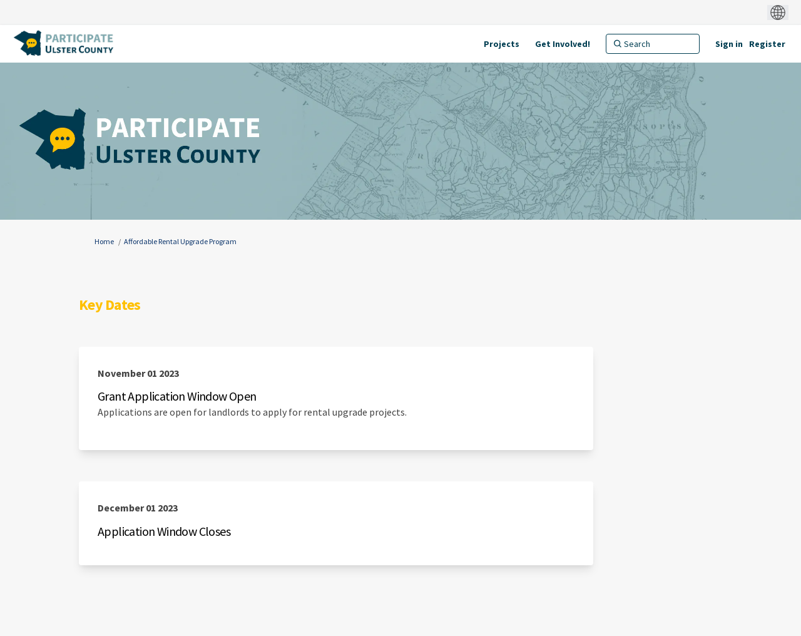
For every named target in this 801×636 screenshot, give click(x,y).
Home (104, 241)
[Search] (653, 44)
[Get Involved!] (562, 44)
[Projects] (502, 44)
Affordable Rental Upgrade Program (180, 241)
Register (767, 43)
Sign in (729, 43)
